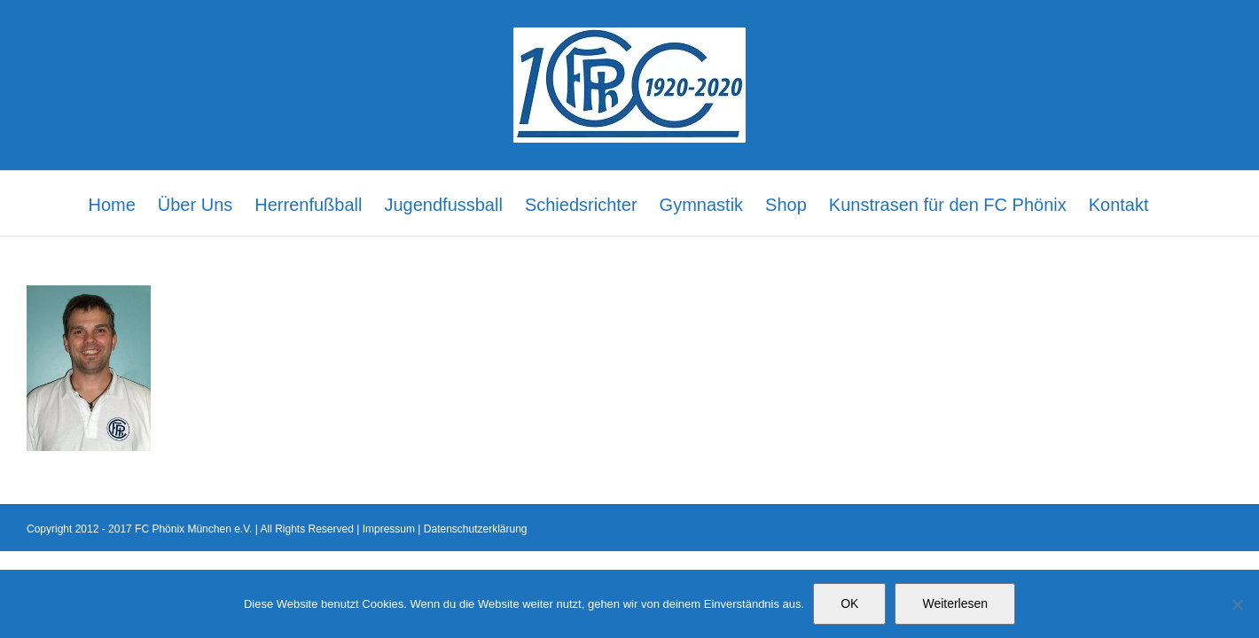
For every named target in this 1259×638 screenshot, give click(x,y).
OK (849, 603)
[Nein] (1237, 604)
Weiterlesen (955, 603)
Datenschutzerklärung (476, 529)
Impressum (389, 529)
